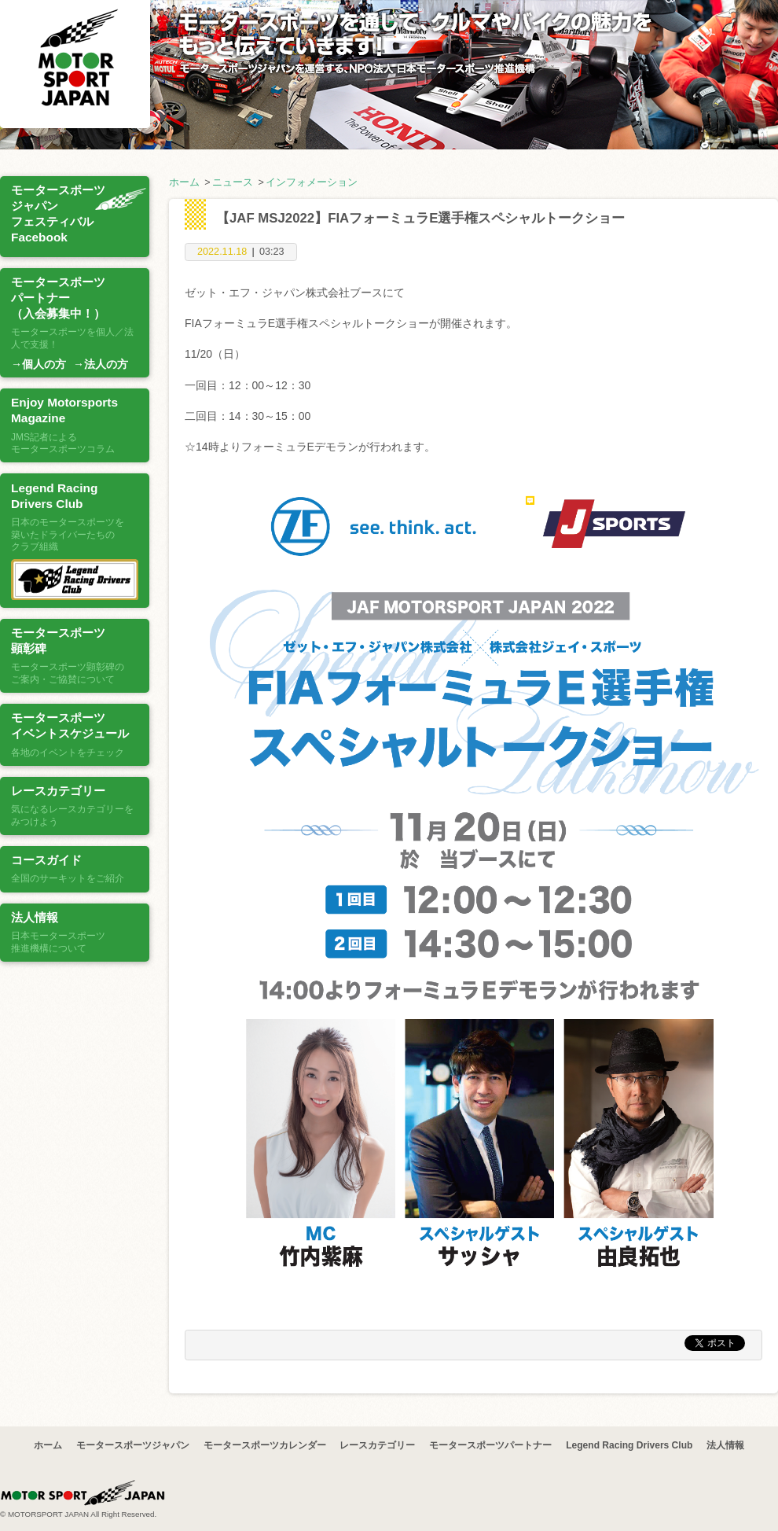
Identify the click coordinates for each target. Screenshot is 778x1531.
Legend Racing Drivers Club (629, 1445)
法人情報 (725, 1445)
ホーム (184, 182)
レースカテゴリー (377, 1445)
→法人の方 (100, 364)
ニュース (232, 182)
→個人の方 (38, 364)
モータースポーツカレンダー (265, 1445)
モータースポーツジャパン (132, 1445)
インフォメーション (312, 182)
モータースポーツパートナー (490, 1445)
